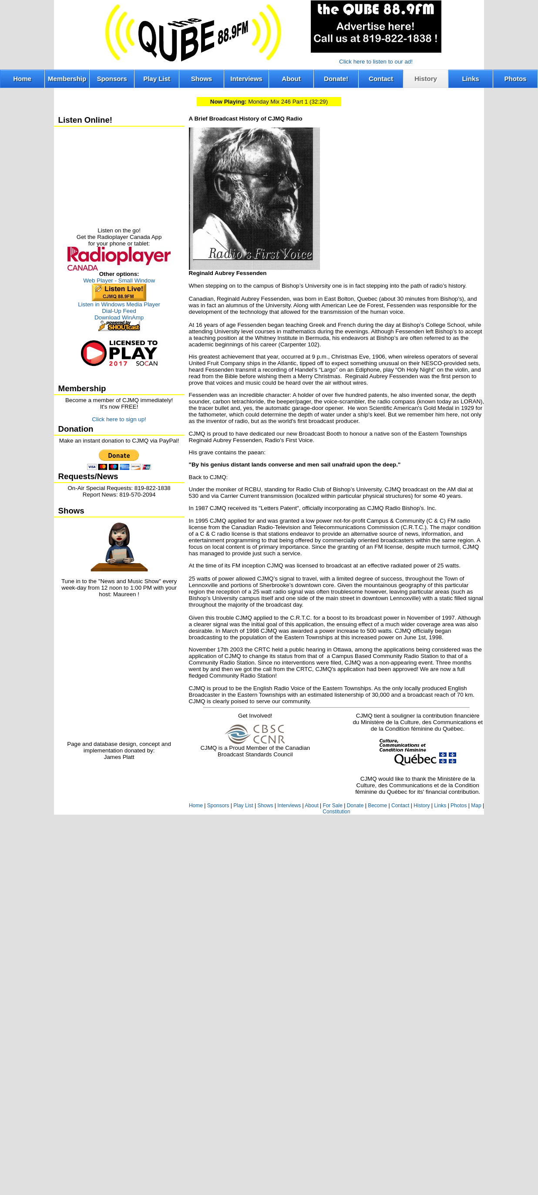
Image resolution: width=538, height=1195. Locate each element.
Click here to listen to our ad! (376, 61)
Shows (201, 78)
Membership (67, 78)
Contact (381, 78)
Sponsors (112, 78)
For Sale (333, 805)
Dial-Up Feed (119, 311)
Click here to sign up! (119, 419)
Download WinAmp (119, 317)
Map (476, 805)
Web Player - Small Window (119, 280)
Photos (515, 78)
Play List (156, 78)
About (291, 78)
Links (470, 78)
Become (377, 805)
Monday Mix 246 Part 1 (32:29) (269, 101)
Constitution (336, 812)
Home (22, 78)
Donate (355, 805)
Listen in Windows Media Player (119, 304)
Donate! (336, 78)
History (425, 78)
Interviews (246, 78)
